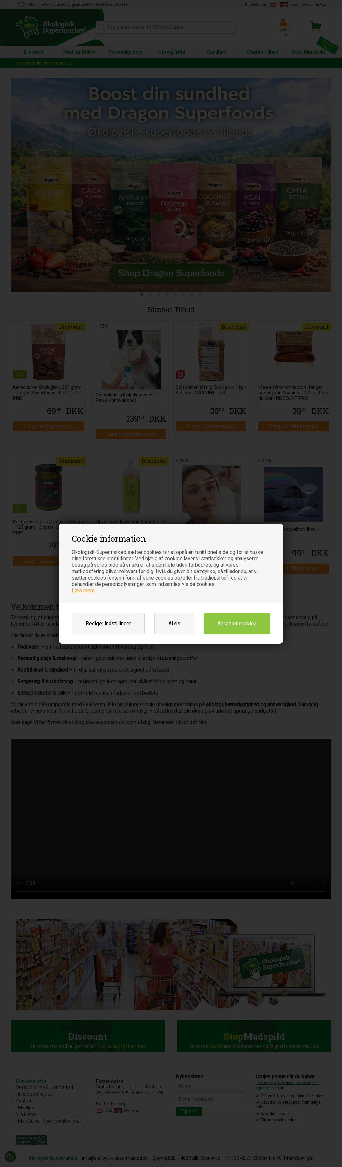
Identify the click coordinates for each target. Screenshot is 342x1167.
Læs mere (83, 590)
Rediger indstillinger (108, 623)
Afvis (174, 623)
